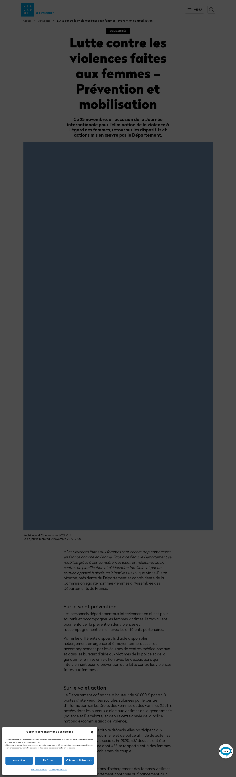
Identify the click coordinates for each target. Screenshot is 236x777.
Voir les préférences (79, 760)
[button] (92, 732)
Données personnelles (58, 770)
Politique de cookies (39, 770)
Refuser (48, 760)
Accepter (19, 760)
